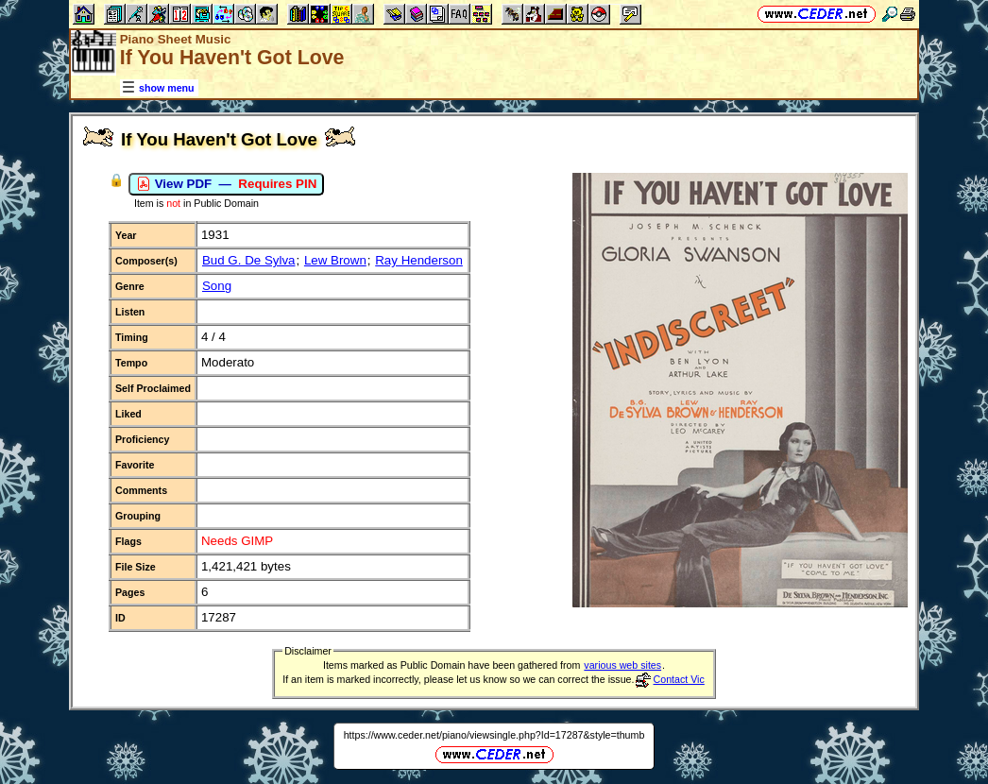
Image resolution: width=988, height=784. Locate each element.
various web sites (622, 665)
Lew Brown (335, 260)
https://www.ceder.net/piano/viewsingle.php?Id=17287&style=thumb (494, 735)
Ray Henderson (419, 260)
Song (216, 286)
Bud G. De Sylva (249, 260)
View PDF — (226, 184)
